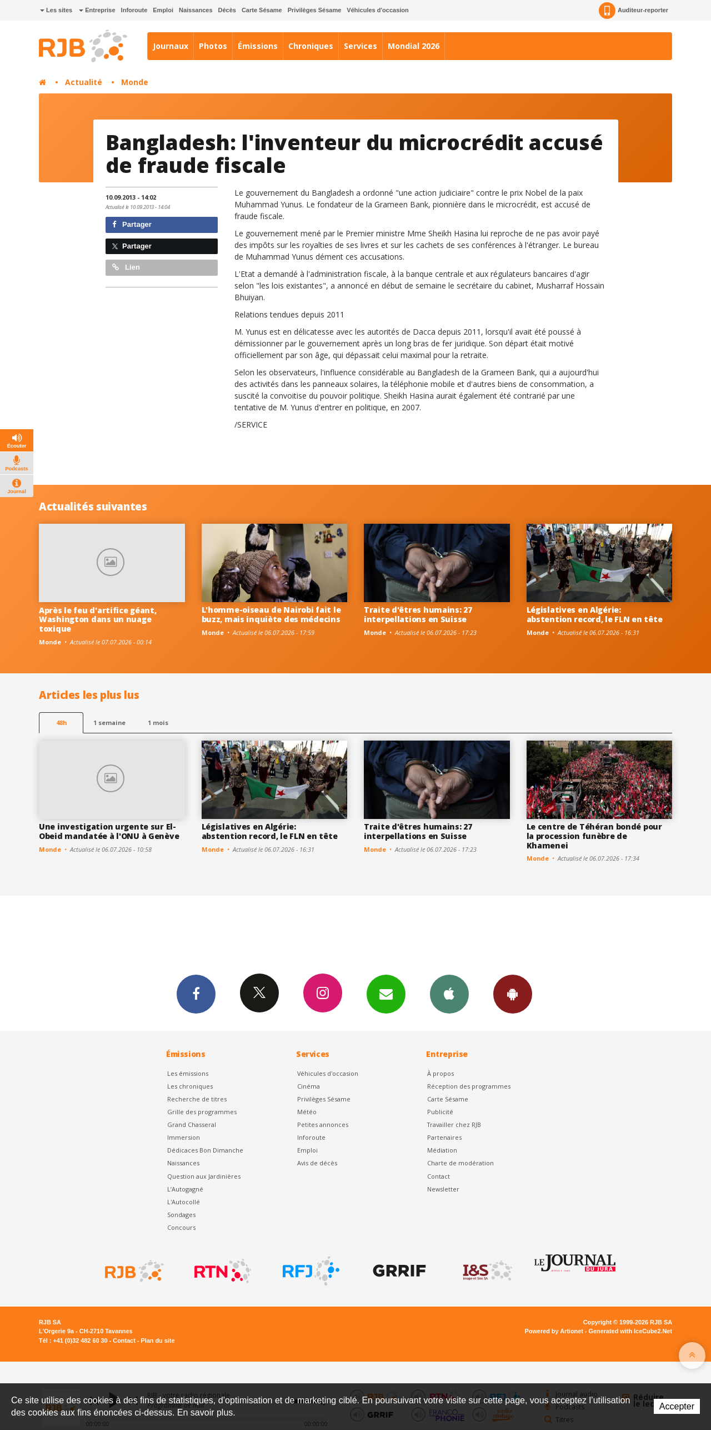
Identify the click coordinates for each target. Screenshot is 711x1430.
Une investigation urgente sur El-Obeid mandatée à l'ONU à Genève (109, 831)
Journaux (170, 46)
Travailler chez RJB (454, 1124)
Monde (134, 82)
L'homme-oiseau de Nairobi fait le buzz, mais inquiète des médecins (271, 614)
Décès (227, 10)
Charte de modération (460, 1162)
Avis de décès (317, 1162)
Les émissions (187, 1073)
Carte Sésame (262, 10)
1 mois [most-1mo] (158, 722)
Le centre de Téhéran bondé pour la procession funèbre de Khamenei (594, 836)
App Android (512, 993)
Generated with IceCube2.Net (630, 1331)
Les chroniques (190, 1086)
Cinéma (308, 1086)
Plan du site (157, 1340)
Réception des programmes (468, 1086)
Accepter (676, 1406)
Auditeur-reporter (633, 10)
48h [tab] (61, 722)
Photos (213, 46)
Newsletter (443, 1189)
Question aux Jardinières (204, 1176)
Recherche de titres (197, 1099)
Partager (132, 224)
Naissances (196, 10)
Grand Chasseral (191, 1124)
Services (360, 46)
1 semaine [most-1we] (109, 722)
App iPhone (449, 993)
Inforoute (134, 10)
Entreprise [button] (97, 10)
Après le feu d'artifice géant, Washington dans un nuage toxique (98, 619)
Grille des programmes (202, 1111)
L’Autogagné (185, 1189)
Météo (307, 1111)
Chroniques (310, 46)
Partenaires (444, 1137)
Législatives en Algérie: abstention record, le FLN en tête (595, 614)
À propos (440, 1073)
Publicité (440, 1111)
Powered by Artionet (554, 1331)
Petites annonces (322, 1124)
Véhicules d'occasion (377, 10)
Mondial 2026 (413, 46)
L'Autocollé (183, 1201)
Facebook (196, 993)
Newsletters (386, 993)
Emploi (163, 10)
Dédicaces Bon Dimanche (205, 1150)
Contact (438, 1176)
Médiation (442, 1150)
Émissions (258, 46)
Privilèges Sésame (315, 10)
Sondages (181, 1214)
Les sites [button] (56, 10)
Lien (126, 267)
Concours (181, 1227)
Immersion (183, 1137)
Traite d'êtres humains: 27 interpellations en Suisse (418, 614)
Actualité (83, 82)
